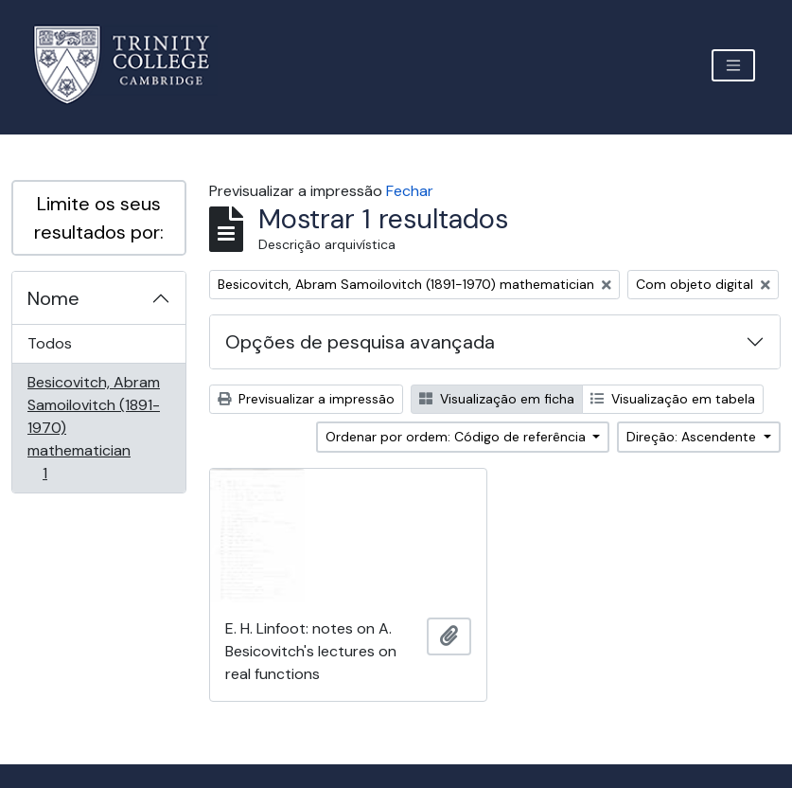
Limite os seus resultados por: (99, 217)
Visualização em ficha (496, 398)
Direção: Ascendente (693, 436)
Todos (49, 343)
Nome (53, 298)
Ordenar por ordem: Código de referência (458, 436)
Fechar (409, 191)
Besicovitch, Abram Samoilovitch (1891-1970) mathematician (93, 427)
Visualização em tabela (672, 398)
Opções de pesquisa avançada (360, 342)
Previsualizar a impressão (306, 398)
